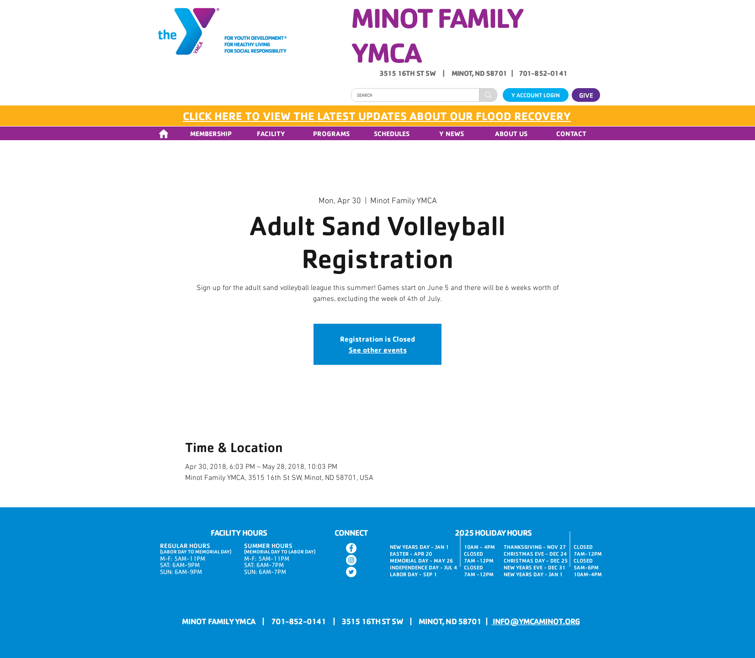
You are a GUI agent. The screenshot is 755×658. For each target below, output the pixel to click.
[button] (211, 133)
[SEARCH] (408, 95)
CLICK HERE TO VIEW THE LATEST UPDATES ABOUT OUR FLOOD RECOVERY (377, 116)
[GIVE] (586, 95)
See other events (378, 349)
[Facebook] (351, 548)
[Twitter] (351, 572)
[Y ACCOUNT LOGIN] (536, 95)
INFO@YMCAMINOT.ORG (535, 621)
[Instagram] (351, 560)
